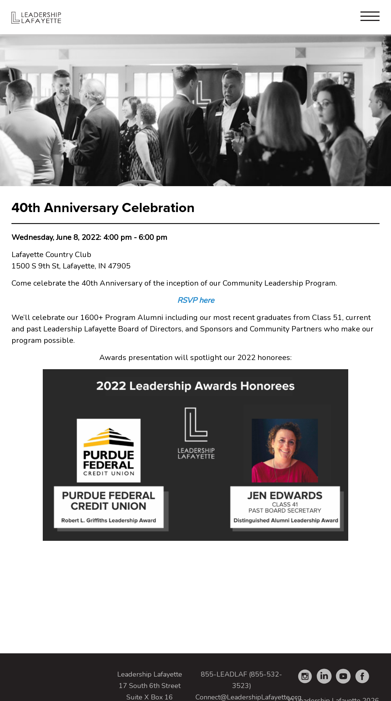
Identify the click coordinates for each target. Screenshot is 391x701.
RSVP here (195, 300)
